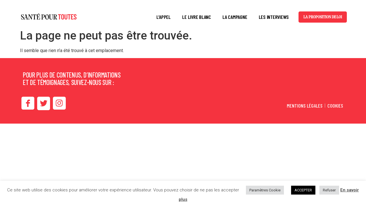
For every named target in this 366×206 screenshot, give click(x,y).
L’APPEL (163, 17)
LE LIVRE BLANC (196, 17)
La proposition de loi (322, 17)
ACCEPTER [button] (303, 190)
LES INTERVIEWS (274, 17)
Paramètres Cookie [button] (265, 190)
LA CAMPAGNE (234, 17)
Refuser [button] (329, 190)
